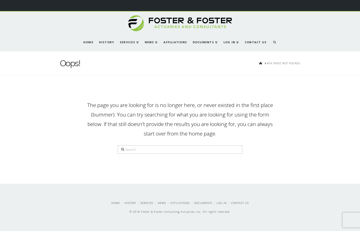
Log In (221, 203)
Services (146, 203)
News (162, 203)
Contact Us (240, 203)
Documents (203, 203)
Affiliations (180, 203)
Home (115, 203)
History (130, 203)
